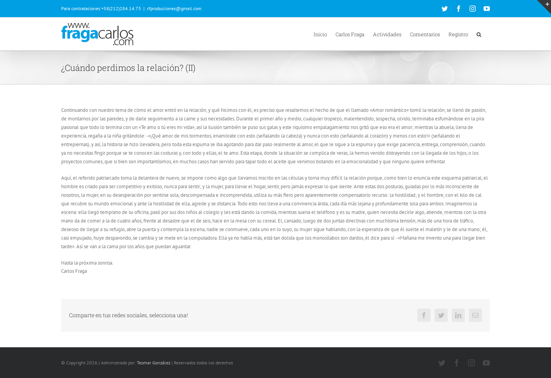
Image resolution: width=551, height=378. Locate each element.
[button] (479, 34)
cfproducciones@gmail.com (174, 8)
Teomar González (153, 363)
